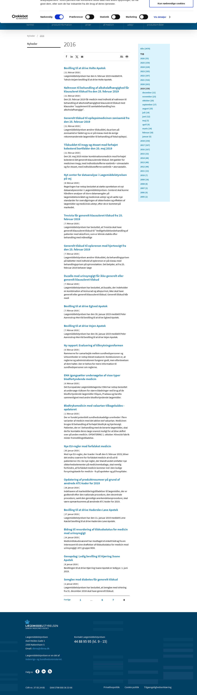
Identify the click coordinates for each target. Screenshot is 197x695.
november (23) (149, 96)
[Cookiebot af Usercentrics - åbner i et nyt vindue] (19, 39)
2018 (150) (145, 140)
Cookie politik (132, 687)
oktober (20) (148, 100)
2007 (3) (144, 188)
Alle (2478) (145, 48)
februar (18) (147, 132)
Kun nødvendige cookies (171, 25)
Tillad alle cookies (171, 7)
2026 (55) (144, 58)
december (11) (149, 92)
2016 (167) (145, 149)
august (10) (147, 108)
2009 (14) (144, 179)
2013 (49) (144, 162)
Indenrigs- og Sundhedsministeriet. (44, 659)
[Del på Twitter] (76, 56)
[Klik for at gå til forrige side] (67, 599)
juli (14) (146, 112)
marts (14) (147, 128)
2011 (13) (144, 171)
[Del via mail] (82, 56)
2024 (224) (145, 67)
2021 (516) (145, 80)
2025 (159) (145, 62)
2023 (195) (145, 71)
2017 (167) (145, 145)
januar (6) (146, 136)
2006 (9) (144, 192)
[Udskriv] (126, 56)
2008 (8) (144, 183)
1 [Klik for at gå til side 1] (80, 600)
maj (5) (145, 120)
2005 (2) (144, 196)
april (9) (146, 124)
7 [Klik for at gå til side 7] (113, 600)
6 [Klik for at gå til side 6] (102, 600)
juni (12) (146, 116)
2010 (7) (144, 175)
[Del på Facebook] (66, 56)
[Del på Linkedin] (71, 56)
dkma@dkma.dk (40, 648)
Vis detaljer (160, 39)
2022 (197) (145, 75)
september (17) (149, 104)
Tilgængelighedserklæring (157, 687)
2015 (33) (144, 153)
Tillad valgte (171, 16)
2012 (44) (144, 166)
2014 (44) (144, 158)
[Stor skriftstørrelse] (121, 56)
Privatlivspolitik (112, 687)
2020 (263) (145, 84)
